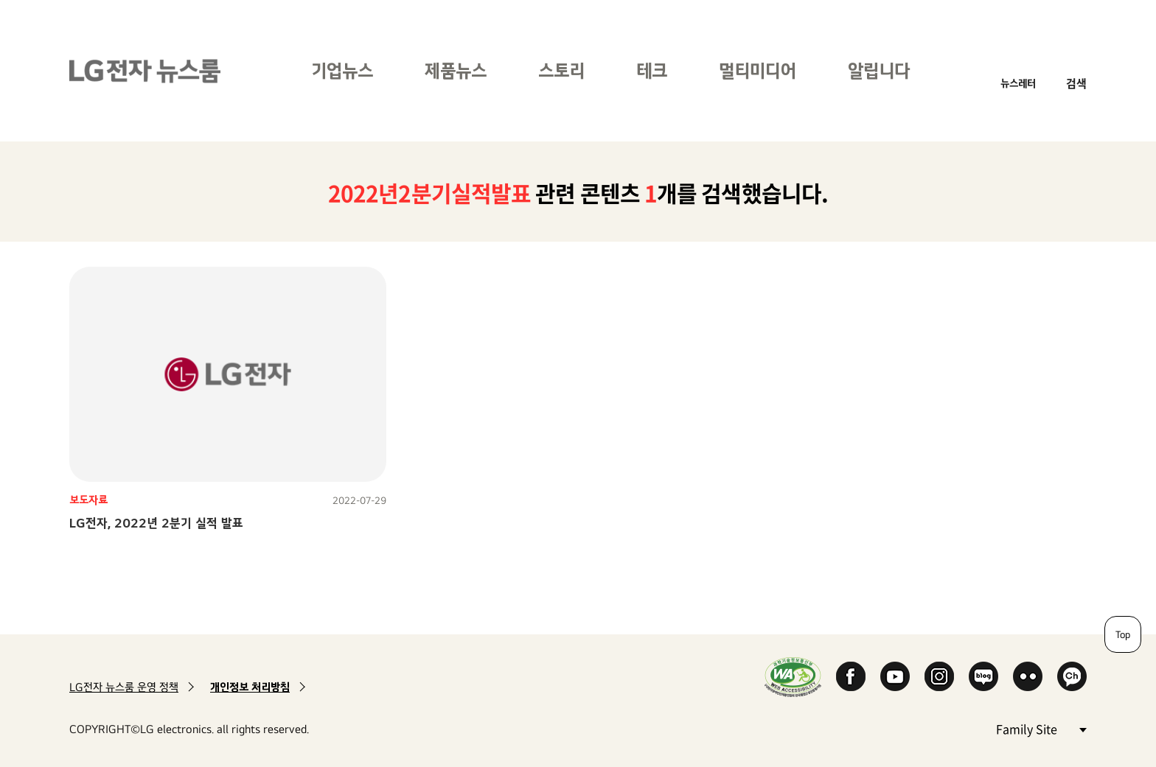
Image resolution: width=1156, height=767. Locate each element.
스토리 (561, 70)
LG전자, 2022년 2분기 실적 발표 (156, 522)
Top (1122, 634)
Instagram (939, 676)
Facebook (851, 676)
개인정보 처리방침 (250, 687)
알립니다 (879, 70)
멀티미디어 (757, 70)
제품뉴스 (456, 70)
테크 (651, 70)
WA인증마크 (793, 676)
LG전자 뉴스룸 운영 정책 (123, 687)
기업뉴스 (342, 70)
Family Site (1041, 728)
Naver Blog (983, 676)
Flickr (1027, 676)
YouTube (895, 676)
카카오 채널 (1072, 676)
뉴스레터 (1018, 83)
